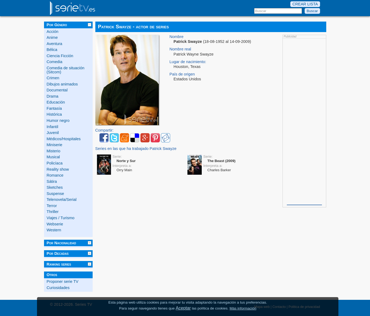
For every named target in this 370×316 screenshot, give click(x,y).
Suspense (55, 193)
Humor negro (58, 120)
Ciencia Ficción (60, 56)
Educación (56, 102)
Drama (53, 96)
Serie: (117, 156)
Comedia (54, 62)
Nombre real (180, 49)
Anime (52, 37)
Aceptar (183, 307)
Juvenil (53, 132)
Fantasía (54, 108)
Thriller (53, 211)
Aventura (54, 44)
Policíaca (55, 163)
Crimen (53, 78)
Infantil (52, 127)
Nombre (177, 37)
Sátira (52, 181)
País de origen (182, 74)
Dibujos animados (62, 84)
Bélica (52, 49)
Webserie (55, 224)
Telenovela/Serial (62, 199)
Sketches (55, 187)
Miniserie (54, 145)
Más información (243, 308)
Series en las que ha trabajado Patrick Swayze (136, 149)
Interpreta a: (122, 165)
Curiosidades (58, 288)
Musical (53, 157)
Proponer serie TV (63, 281)
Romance (55, 175)
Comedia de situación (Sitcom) (66, 70)
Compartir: (104, 130)
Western (54, 230)
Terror (52, 206)
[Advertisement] (304, 121)
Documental (57, 90)
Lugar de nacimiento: (188, 62)
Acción (53, 31)
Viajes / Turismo (61, 218)
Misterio (53, 151)
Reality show (58, 169)
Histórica (54, 114)
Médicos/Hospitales (64, 139)
